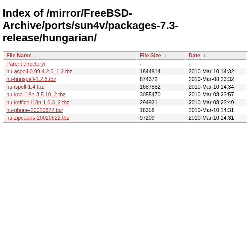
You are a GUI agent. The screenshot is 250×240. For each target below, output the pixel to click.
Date (194, 55)
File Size (150, 55)
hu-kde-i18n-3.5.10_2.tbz (36, 94)
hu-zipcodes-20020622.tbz (37, 118)
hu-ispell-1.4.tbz (25, 87)
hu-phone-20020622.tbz (34, 110)
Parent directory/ (25, 64)
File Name (19, 55)
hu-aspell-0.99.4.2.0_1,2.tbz (39, 71)
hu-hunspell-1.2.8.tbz (31, 79)
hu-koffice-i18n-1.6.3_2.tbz (37, 102)
